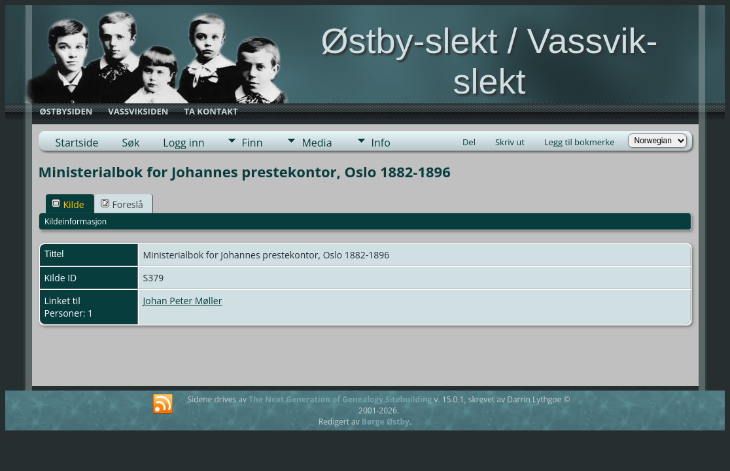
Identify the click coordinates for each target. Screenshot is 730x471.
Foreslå (122, 204)
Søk (131, 142)
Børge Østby (385, 421)
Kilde (68, 204)
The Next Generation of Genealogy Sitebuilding (340, 399)
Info (381, 142)
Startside (77, 142)
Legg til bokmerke (579, 142)
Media (317, 142)
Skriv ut (510, 142)
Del (469, 142)
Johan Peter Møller (182, 300)
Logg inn (183, 142)
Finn (252, 142)
